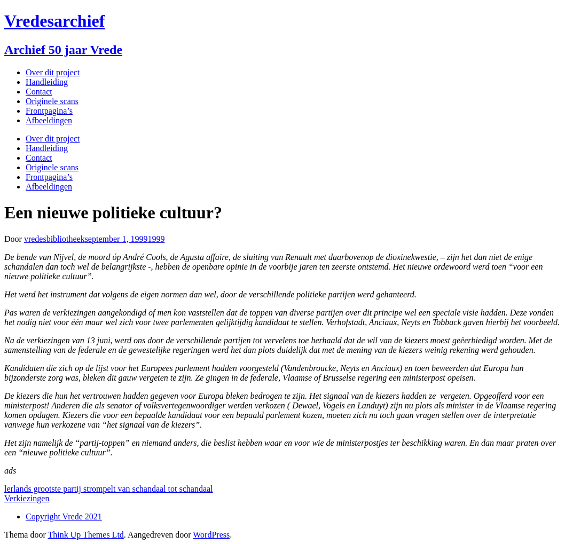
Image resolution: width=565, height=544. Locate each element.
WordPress (211, 534)
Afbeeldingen (49, 120)
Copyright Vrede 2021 (64, 516)
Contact (39, 91)
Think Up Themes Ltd (85, 534)
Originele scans (52, 101)
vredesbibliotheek (54, 238)
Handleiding (47, 81)
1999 (155, 238)
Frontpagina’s (49, 110)
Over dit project (53, 72)
